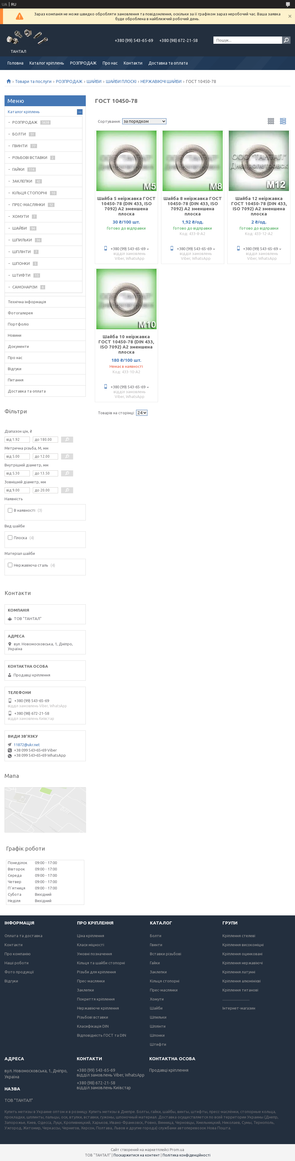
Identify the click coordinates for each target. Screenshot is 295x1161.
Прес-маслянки (91, 981)
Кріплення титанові (240, 990)
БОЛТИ (19, 134)
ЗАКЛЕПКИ (22, 181)
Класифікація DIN (93, 1026)
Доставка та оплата (168, 63)
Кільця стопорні (164, 981)
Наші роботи (17, 963)
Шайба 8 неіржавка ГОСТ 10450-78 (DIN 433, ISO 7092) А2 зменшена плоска (192, 206)
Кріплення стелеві (238, 936)
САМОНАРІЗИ (24, 287)
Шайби (156, 1008)
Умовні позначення (94, 954)
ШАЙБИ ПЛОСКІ (121, 81)
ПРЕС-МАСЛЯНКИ (28, 204)
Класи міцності (90, 945)
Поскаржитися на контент (136, 1155)
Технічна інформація (27, 302)
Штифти (158, 1044)
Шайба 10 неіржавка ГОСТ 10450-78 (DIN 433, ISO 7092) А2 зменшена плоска (126, 344)
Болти (155, 936)
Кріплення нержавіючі (242, 963)
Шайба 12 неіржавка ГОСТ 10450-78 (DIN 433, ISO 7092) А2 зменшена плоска (259, 206)
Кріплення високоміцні (243, 945)
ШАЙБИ (94, 81)
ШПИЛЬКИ (22, 240)
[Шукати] (286, 40)
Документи (18, 346)
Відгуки (14, 369)
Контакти (133, 63)
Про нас (110, 63)
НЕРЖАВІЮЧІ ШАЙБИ (161, 81)
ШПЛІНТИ (21, 252)
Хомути (157, 999)
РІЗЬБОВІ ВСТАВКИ (29, 157)
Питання (15, 380)
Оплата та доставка (23, 936)
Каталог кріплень (47, 63)
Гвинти (156, 945)
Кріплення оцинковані (242, 954)
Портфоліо (18, 324)
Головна (15, 63)
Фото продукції (19, 972)
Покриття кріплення (96, 999)
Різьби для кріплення (96, 972)
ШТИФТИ (21, 275)
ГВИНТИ (19, 146)
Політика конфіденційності (186, 1155)
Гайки (155, 963)
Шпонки (157, 1035)
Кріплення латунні (238, 972)
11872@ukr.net (27, 745)
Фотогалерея (20, 313)
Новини (14, 335)
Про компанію (18, 954)
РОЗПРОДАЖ (83, 63)
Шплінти (158, 1026)
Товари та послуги (33, 81)
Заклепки (85, 990)
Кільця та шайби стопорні (101, 963)
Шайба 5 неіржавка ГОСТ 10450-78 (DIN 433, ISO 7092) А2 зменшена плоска (126, 206)
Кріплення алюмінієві (241, 981)
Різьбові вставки (92, 1017)
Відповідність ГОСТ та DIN (101, 1035)
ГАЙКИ (18, 169)
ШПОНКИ (21, 263)
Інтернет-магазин (238, 1008)
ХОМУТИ (20, 216)
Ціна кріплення (90, 936)
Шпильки (158, 1017)
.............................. (236, 999)
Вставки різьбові (165, 954)
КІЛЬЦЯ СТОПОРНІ (29, 193)
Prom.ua (177, 1150)
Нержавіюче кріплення (98, 1008)
